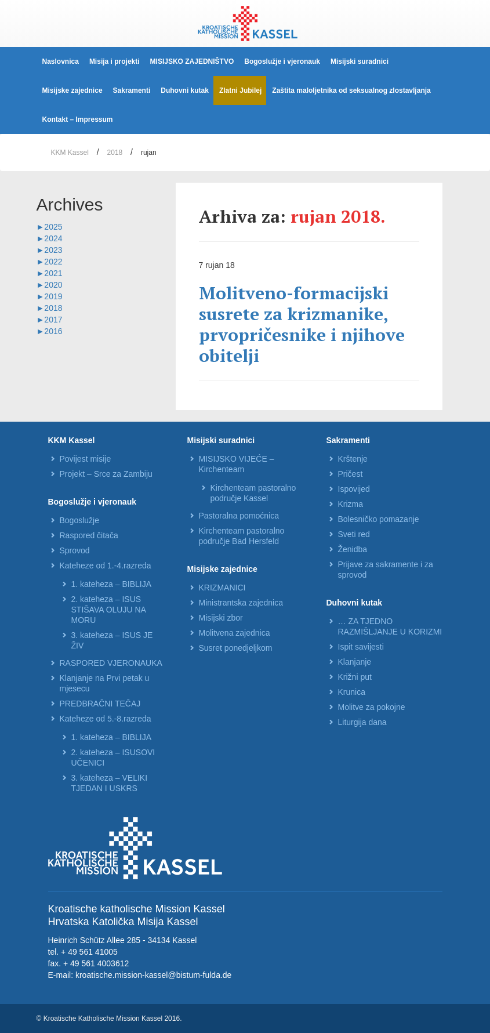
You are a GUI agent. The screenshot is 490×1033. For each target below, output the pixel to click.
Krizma (351, 504)
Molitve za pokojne (371, 707)
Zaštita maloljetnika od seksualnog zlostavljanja (351, 90)
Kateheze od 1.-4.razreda (105, 565)
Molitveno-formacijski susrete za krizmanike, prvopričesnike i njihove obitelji (302, 324)
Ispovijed (354, 489)
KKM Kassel (70, 152)
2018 (115, 152)
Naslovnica (60, 61)
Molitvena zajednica (234, 632)
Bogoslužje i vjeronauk (282, 61)
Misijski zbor (221, 617)
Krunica (351, 692)
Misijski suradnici (360, 61)
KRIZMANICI (222, 587)
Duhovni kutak (185, 90)
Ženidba (353, 549)
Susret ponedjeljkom (236, 648)
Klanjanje (355, 661)
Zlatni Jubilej (240, 90)
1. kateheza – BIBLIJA (111, 584)
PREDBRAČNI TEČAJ (100, 703)
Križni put (355, 677)
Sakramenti (132, 90)
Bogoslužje (80, 520)
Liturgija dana (362, 722)
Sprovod (75, 550)
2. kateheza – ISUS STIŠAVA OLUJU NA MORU (108, 610)
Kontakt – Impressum (77, 119)
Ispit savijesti (361, 646)
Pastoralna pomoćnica (239, 515)
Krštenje (353, 458)
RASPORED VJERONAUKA (111, 663)
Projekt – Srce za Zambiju (106, 474)
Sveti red (354, 534)
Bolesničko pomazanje (378, 519)
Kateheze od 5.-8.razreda (105, 718)
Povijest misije (85, 458)
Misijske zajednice (72, 90)
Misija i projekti (114, 61)
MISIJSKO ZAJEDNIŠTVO (192, 61)
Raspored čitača (89, 535)
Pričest (350, 474)
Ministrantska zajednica (241, 602)
